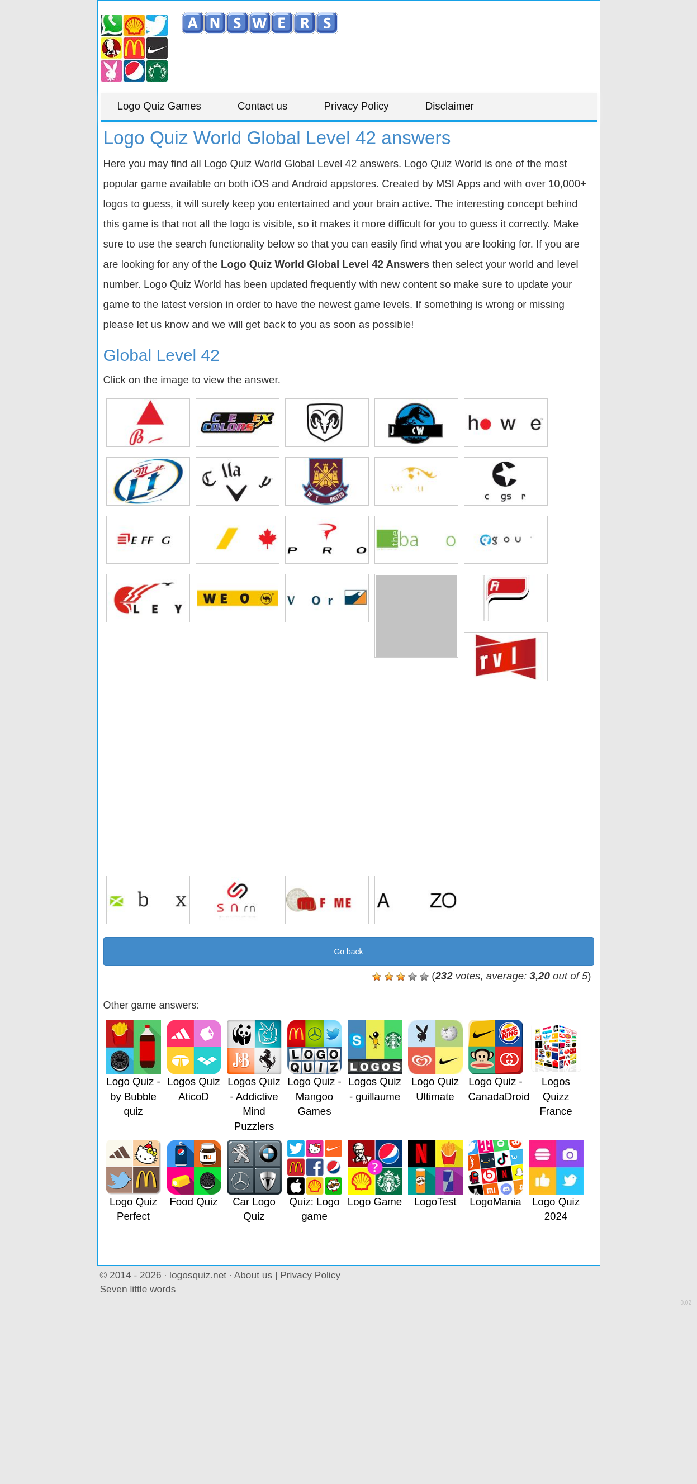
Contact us (262, 106)
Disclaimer (449, 106)
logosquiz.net (197, 1275)
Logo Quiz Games (159, 106)
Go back (348, 951)
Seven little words (138, 1289)
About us (253, 1275)
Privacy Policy (356, 106)
